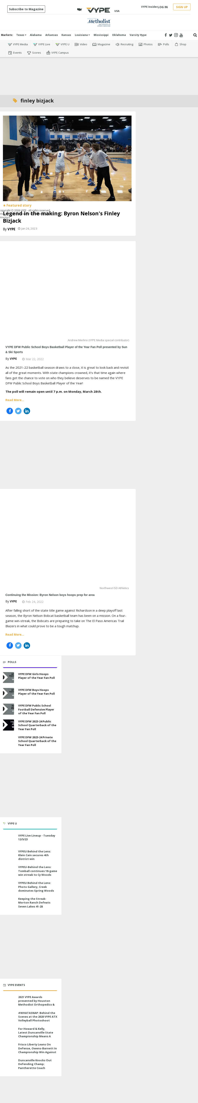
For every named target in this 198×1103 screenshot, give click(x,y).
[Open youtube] (181, 35)
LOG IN (163, 7)
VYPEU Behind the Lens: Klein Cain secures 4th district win (34, 855)
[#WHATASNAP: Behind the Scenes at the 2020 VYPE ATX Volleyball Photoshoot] (8, 1016)
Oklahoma (119, 35)
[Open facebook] (165, 35)
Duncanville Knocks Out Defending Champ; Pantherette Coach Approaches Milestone (35, 1066)
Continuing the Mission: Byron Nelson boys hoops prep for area (50, 595)
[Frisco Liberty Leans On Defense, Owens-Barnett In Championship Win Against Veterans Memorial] (8, 1048)
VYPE (11, 229)
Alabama (36, 35)
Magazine (101, 44)
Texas (21, 35)
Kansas (66, 35)
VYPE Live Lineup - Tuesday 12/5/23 (36, 837)
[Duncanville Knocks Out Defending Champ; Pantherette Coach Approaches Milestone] (8, 1063)
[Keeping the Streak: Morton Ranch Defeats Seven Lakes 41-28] (8, 902)
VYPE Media (18, 44)
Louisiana (82, 35)
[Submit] (195, 35)
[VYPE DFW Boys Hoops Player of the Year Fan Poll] (8, 693)
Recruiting (124, 44)
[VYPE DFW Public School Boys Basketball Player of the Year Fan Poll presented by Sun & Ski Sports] (67, 292)
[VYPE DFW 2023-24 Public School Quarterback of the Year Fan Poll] (8, 725)
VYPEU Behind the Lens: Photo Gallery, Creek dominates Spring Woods (36, 886)
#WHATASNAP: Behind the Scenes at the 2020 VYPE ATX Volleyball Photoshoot (37, 1016)
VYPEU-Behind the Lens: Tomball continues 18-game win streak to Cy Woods (37, 870)
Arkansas (51, 35)
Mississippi (101, 35)
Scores (34, 53)
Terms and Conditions (30, 214)
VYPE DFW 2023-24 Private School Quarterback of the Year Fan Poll (37, 741)
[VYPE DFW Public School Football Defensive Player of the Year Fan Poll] (8, 709)
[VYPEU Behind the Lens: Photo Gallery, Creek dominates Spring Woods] (8, 886)
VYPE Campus (57, 53)
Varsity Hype (138, 35)
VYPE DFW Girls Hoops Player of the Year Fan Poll (36, 676)
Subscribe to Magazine (26, 9)
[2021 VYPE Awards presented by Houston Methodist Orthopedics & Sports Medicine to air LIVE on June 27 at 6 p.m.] (8, 1000)
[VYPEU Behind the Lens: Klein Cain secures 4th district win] (8, 855)
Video (81, 44)
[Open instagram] (176, 35)
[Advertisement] (99, 76)
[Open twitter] (170, 35)
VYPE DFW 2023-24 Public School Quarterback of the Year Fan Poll (37, 725)
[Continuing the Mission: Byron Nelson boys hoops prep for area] (67, 540)
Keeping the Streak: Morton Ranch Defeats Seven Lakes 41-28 (34, 902)
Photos (145, 44)
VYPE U (62, 44)
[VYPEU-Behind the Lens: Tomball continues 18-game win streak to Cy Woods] (8, 870)
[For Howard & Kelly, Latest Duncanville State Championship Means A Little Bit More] (8, 1032)
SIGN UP (182, 7)
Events (15, 53)
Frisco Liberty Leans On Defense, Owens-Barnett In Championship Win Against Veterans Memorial (37, 1050)
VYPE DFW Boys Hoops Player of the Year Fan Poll (36, 691)
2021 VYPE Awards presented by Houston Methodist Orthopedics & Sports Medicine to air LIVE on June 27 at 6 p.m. (37, 1004)
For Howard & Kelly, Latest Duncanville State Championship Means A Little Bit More (35, 1034)
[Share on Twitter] (18, 411)
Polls (163, 44)
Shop (180, 44)
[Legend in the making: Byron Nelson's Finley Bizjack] (67, 157)
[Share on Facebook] (9, 411)
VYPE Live (41, 44)
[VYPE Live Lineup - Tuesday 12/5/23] (8, 839)
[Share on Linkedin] (27, 411)
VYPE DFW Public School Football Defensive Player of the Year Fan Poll (36, 709)
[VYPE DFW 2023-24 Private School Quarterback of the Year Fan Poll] (8, 740)
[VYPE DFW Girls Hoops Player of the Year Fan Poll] (8, 677)
